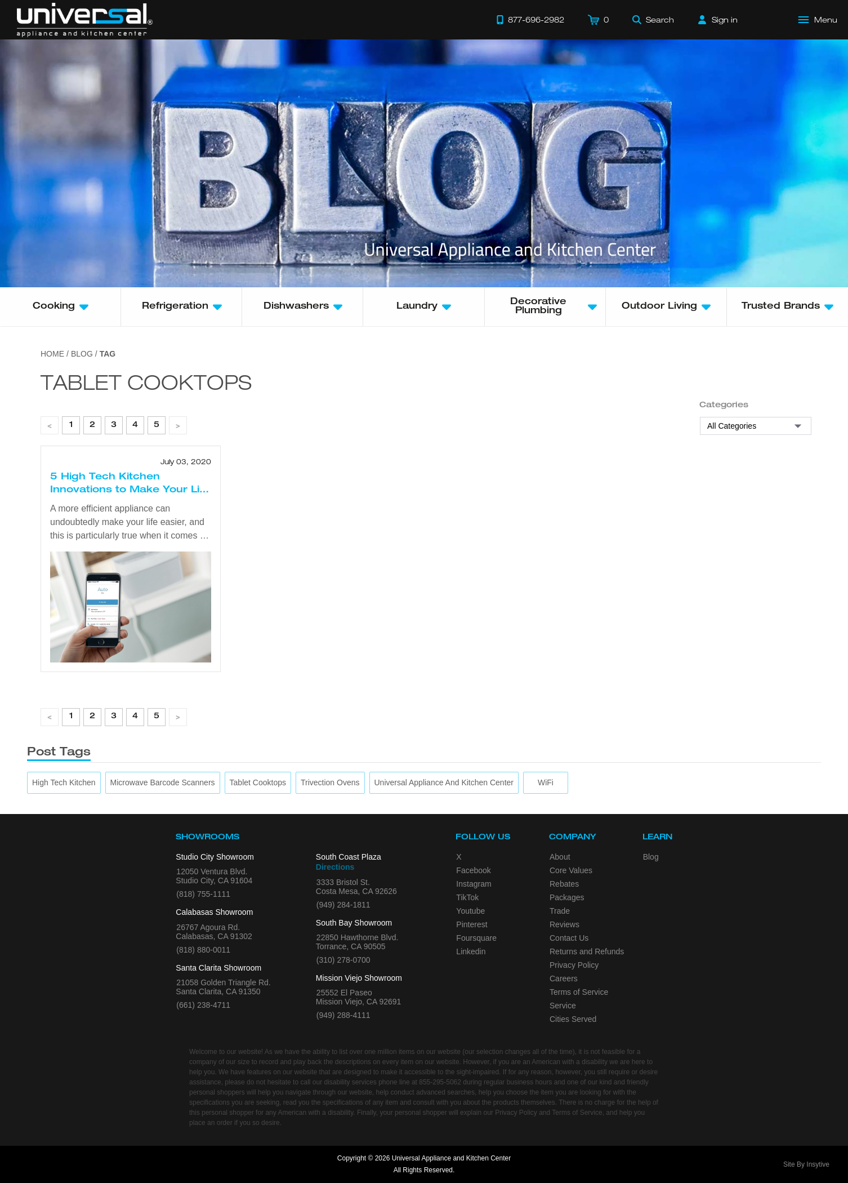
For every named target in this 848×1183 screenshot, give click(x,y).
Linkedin (470, 951)
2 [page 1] (92, 425)
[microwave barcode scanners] (163, 782)
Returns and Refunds (587, 951)
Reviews (564, 924)
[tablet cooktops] (258, 782)
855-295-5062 (440, 1082)
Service (563, 1005)
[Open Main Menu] (818, 19)
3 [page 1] (114, 425)
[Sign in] (718, 19)
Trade (560, 910)
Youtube (470, 910)
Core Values (571, 870)
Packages (567, 897)
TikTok (467, 897)
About (560, 856)
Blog (651, 856)
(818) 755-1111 (203, 894)
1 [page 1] (71, 425)
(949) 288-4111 (343, 1015)
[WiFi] (545, 782)
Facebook (473, 870)
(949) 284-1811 (343, 904)
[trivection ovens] (330, 782)
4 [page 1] (135, 425)
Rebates (564, 883)
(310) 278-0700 (343, 959)
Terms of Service (579, 992)
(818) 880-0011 (203, 949)
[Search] (653, 19)
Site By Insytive (806, 1164)
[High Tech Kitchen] (64, 782)
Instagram (473, 883)
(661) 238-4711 (203, 1004)
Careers (564, 978)
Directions (335, 866)
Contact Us (569, 937)
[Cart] (598, 19)
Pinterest (471, 924)
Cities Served (573, 1019)
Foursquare (476, 937)
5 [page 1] (156, 425)
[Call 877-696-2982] (530, 19)
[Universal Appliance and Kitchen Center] (444, 782)
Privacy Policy (574, 964)
